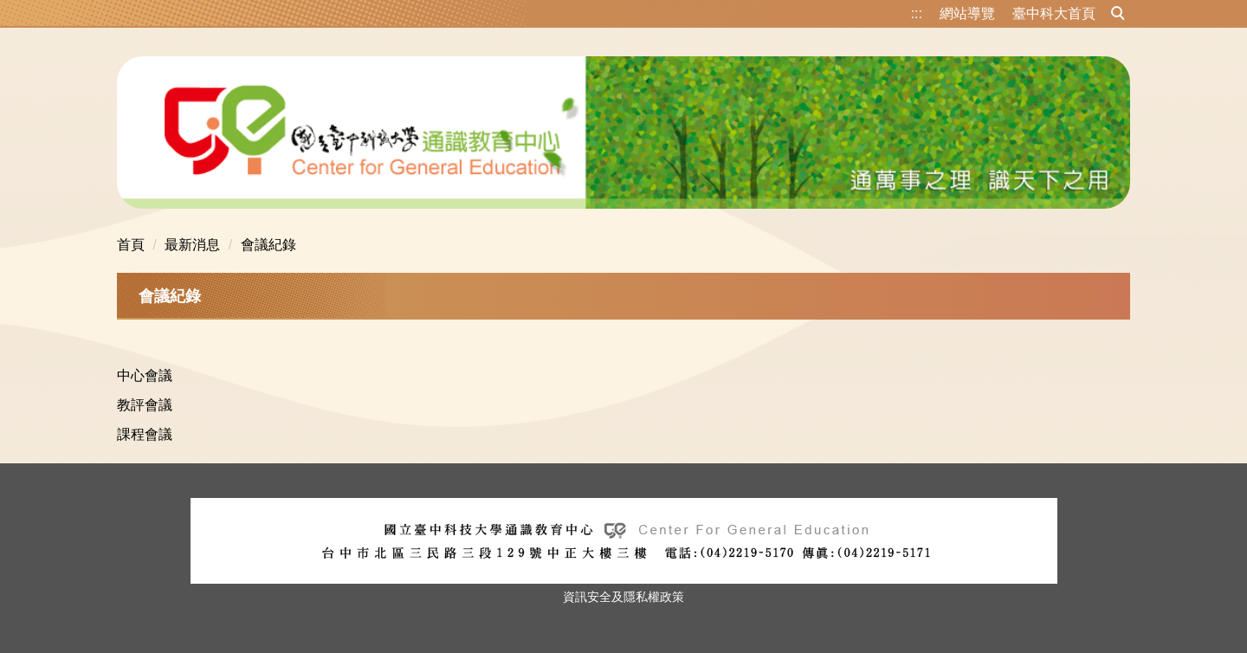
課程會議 (144, 434)
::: (916, 13)
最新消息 (192, 244)
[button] (1118, 14)
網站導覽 (967, 13)
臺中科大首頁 (1053, 13)
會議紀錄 (268, 244)
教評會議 (144, 405)
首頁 (131, 244)
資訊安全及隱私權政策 (623, 597)
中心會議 (144, 375)
